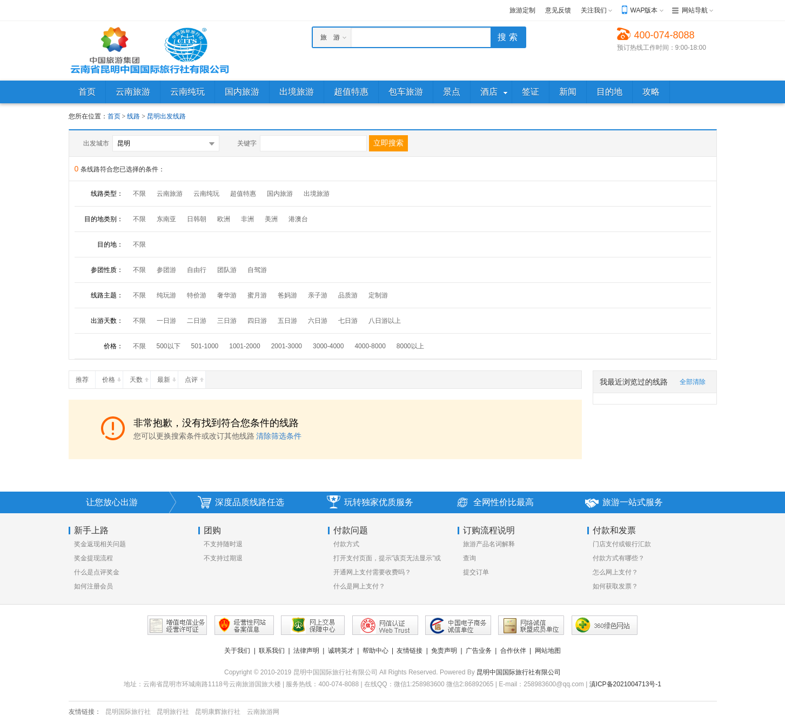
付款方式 (346, 544)
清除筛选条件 (278, 436)
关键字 (247, 143)
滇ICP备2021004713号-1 (625, 684)
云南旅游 (170, 193)
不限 (139, 193)
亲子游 (317, 295)
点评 (195, 377)
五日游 (287, 320)
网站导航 (695, 10)
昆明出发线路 (166, 116)
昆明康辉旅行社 (217, 712)
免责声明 (444, 650)
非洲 (247, 219)
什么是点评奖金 (96, 572)
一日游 (166, 320)
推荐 (85, 377)
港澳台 (298, 219)
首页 (114, 116)
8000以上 (410, 346)
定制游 (378, 295)
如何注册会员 (93, 586)
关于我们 (237, 650)
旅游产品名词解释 (489, 544)
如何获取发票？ (615, 586)
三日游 (227, 320)
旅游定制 (522, 10)
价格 (112, 377)
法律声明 (306, 650)
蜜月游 (257, 295)
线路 (134, 116)
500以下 (168, 346)
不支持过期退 (223, 558)
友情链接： (85, 712)
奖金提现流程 (93, 558)
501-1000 (205, 346)
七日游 (348, 320)
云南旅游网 (263, 712)
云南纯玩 (206, 193)
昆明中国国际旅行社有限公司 (519, 672)
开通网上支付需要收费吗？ (372, 572)
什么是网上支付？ (359, 586)
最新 (167, 377)
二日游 (196, 320)
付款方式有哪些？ (619, 558)
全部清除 (693, 382)
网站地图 (548, 650)
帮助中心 (375, 650)
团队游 (227, 270)
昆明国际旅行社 (128, 712)
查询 (469, 558)
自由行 (196, 270)
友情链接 (409, 650)
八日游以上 (384, 320)
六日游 (317, 320)
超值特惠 (243, 193)
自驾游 (257, 270)
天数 (140, 377)
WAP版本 (644, 10)
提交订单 (476, 572)
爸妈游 (287, 295)
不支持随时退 (223, 544)
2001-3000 (286, 346)
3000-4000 (328, 346)
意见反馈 (558, 10)
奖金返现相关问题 (100, 544)
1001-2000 (244, 346)
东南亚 (166, 219)
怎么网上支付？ (615, 572)
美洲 (271, 219)
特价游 (196, 295)
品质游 (348, 295)
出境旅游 (317, 193)
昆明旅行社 (173, 712)
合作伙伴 (513, 650)
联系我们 (272, 650)
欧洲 (223, 219)
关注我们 (594, 10)
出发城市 (96, 143)
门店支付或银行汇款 (622, 544)
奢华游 (227, 295)
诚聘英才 (341, 650)
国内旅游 (280, 193)
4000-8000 (369, 346)
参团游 (166, 270)
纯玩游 (166, 295)
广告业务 (479, 650)
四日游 (257, 320)
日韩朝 (196, 219)
